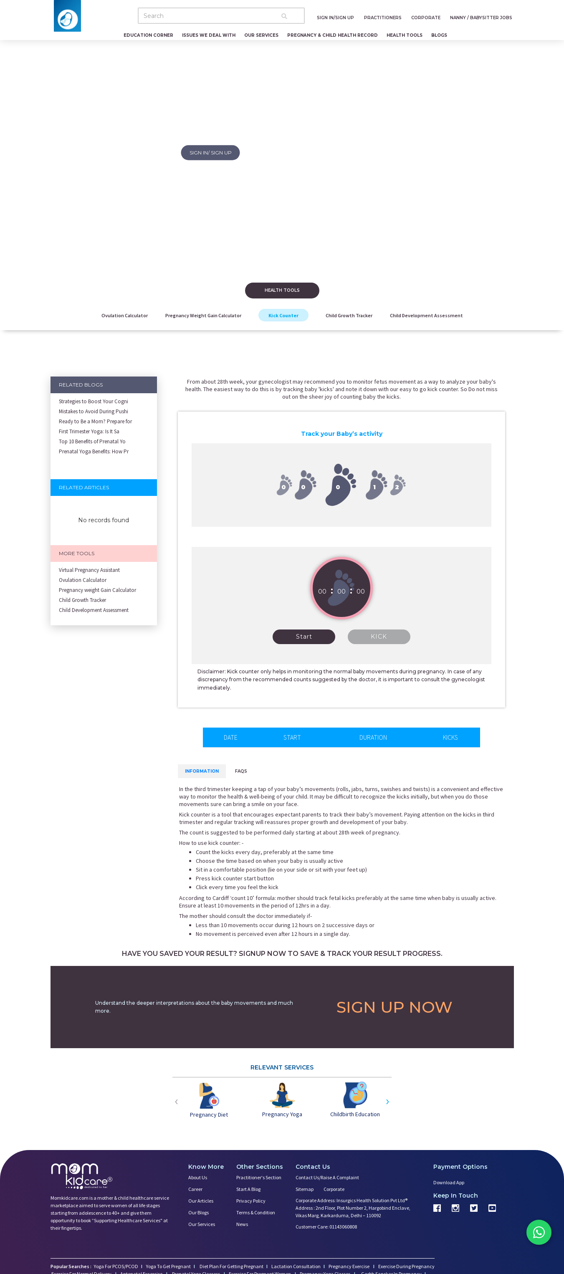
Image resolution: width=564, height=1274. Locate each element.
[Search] (221, 16)
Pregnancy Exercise (349, 1266)
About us (197, 1177)
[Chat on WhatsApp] (538, 1232)
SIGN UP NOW (394, 1007)
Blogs (439, 35)
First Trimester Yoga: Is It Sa (89, 431)
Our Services (261, 35)
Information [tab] (202, 771)
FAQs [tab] (241, 771)
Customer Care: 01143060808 (326, 1226)
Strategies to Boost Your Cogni (93, 401)
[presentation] (176, 1100)
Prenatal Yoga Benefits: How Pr (94, 451)
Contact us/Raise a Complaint (327, 1177)
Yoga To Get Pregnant (168, 1266)
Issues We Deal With (208, 35)
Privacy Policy (251, 1201)
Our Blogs (198, 1212)
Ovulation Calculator (124, 315)
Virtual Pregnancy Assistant (89, 570)
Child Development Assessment (426, 315)
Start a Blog (248, 1189)
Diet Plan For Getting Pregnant (231, 1266)
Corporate (334, 1189)
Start (304, 636)
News (242, 1224)
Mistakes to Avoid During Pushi (93, 411)
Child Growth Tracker (349, 315)
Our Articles (200, 1201)
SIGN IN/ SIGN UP (211, 152)
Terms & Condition (255, 1212)
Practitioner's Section (258, 1177)
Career (195, 1189)
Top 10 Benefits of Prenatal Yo (92, 441)
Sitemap (305, 1189)
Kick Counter (283, 315)
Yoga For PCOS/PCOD (115, 1266)
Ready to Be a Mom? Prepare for (95, 421)
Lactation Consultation (296, 1266)
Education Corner (148, 35)
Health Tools (404, 35)
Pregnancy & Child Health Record (332, 35)
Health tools (282, 290)
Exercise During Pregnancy (406, 1266)
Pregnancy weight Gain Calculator (203, 315)
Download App (448, 1182)
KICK (379, 636)
